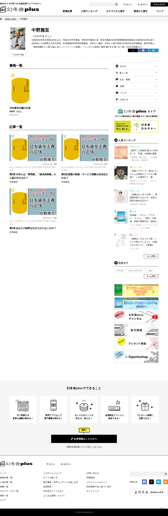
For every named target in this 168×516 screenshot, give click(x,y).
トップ (3, 473)
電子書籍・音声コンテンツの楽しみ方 (60, 482)
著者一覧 (4, 495)
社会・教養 (125, 79)
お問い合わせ (93, 473)
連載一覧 (4, 486)
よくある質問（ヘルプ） (54, 495)
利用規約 (91, 477)
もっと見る (151, 256)
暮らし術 (124, 73)
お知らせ (124, 99)
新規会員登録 (159, 4)
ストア (160, 11)
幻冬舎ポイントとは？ (53, 491)
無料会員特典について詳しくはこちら (84, 447)
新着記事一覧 (6, 477)
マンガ (123, 93)
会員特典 (47, 486)
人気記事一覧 (6, 482)
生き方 (123, 66)
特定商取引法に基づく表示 (99, 486)
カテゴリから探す (115, 11)
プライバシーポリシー (97, 482)
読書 (122, 86)
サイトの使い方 (50, 477)
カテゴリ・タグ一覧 (9, 491)
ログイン (143, 4)
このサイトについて (52, 473)
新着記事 (67, 11)
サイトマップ (93, 491)
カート (127, 4)
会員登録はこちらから (84, 438)
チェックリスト (136, 270)
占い (151, 270)
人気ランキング (89, 11)
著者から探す (141, 11)
